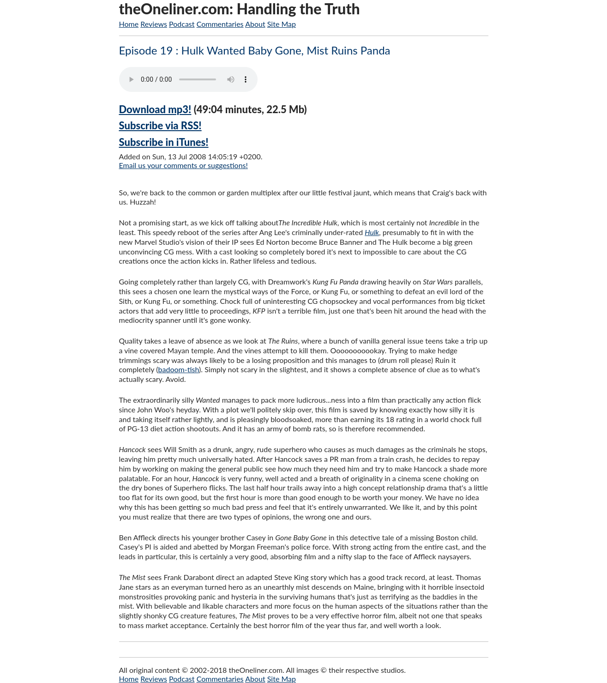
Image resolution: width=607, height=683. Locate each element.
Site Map (281, 23)
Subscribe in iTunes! (164, 142)
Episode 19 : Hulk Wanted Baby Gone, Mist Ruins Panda (255, 50)
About (255, 23)
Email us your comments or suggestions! (183, 165)
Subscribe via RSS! (160, 125)
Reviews (153, 23)
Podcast (181, 23)
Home (129, 23)
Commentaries (220, 23)
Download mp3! (155, 109)
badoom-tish (178, 369)
